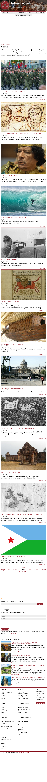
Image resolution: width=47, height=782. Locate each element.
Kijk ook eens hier (23, 725)
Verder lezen (42, 100)
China (2, 712)
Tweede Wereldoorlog (6, 726)
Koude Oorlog (4, 728)
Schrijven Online (22, 727)
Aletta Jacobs (21, 692)
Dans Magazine (21, 729)
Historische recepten (23, 707)
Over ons (3, 743)
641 (34, 570)
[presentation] (13, 623)
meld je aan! (41, 703)
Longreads (3, 697)
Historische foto (21, 706)
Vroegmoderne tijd (5, 724)
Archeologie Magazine (23, 721)
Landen (15, 12)
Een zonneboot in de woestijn (12, 344)
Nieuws (8, 45)
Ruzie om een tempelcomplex (11, 472)
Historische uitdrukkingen (24, 709)
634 (9, 570)
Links (2, 748)
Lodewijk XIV (21, 700)
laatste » (24, 572)
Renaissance (4, 723)
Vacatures (3, 746)
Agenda (3, 695)
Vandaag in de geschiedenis (8, 692)
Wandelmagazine (22, 731)
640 (30, 570)
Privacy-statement (24, 752)
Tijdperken (28, 12)
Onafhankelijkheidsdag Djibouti (13, 556)
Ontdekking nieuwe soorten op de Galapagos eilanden (21, 514)
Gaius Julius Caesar (22, 695)
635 (13, 570)
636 (16, 570)
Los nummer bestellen (23, 720)
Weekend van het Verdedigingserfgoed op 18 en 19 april (28, 666)
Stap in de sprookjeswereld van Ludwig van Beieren (28, 677)
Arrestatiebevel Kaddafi (10, 176)
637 (20, 570)
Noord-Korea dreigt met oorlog (13, 92)
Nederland (3, 706)
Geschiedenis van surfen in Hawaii (13, 218)
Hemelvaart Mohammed (10, 302)
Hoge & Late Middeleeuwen (7, 721)
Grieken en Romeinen (6, 720)
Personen (21, 12)
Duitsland (3, 709)
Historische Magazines (24, 717)
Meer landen (4, 714)
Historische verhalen (38, 12)
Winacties (3, 698)
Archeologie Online (22, 732)
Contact (2, 742)
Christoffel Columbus (23, 693)
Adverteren (3, 745)
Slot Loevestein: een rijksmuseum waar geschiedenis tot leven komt (24, 643)
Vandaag (8, 12)
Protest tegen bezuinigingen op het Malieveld (18, 428)
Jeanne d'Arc (21, 697)
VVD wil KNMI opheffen (9, 260)
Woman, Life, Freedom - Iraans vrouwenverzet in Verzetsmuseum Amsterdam (27, 654)
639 (27, 570)
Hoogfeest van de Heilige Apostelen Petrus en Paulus (21, 134)
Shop (29, 15)
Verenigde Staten (5, 710)
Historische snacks (21, 15)
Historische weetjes (22, 710)
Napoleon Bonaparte (23, 698)
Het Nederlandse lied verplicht (12, 388)
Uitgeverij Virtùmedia (23, 734)
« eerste (23, 568)
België (2, 707)
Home (3, 12)
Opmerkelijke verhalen (23, 712)
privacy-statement (13, 633)
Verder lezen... (15, 651)
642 (37, 570)
